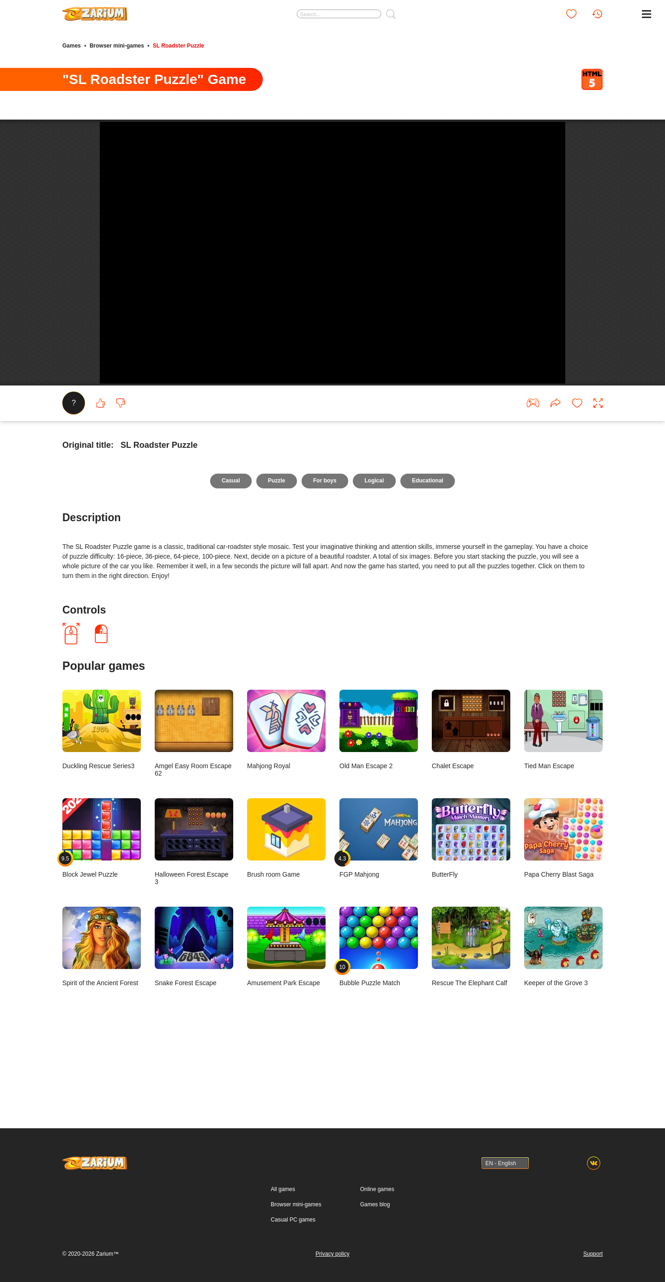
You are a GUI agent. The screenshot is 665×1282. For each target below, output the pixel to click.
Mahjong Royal (286, 840)
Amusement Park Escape (286, 1057)
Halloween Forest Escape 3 (194, 952)
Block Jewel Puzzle (101, 949)
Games (71, 45)
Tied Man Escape (563, 840)
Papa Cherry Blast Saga (563, 949)
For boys (325, 592)
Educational (429, 592)
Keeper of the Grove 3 (563, 1057)
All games (283, 1232)
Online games (377, 1232)
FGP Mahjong (378, 949)
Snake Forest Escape (194, 1057)
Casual (229, 592)
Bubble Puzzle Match (378, 1057)
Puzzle (275, 592)
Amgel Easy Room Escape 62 (194, 844)
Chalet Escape (471, 840)
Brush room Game (286, 949)
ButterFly (471, 949)
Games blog (375, 1248)
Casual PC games (293, 1263)
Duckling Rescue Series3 (101, 840)
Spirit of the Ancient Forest (101, 1057)
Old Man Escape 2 (378, 840)
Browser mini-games (117, 45)
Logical (375, 592)
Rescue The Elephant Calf (471, 1057)
